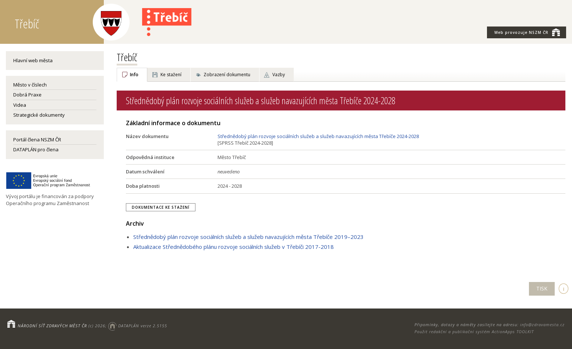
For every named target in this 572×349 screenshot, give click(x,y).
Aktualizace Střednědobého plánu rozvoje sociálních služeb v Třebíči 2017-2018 (233, 246)
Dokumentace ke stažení (161, 207)
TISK (541, 288)
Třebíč (127, 57)
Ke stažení (170, 74)
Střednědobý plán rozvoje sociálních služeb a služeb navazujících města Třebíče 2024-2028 (318, 136)
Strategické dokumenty (39, 115)
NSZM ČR (527, 32)
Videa (19, 105)
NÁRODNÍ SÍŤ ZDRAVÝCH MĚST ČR (52, 325)
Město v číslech (30, 84)
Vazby (278, 74)
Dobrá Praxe (27, 94)
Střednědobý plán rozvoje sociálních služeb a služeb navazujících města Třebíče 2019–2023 (248, 236)
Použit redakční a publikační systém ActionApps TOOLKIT (474, 331)
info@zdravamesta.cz (542, 324)
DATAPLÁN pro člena (36, 149)
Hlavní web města (33, 60)
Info (134, 74)
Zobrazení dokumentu (227, 74)
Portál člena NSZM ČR (37, 139)
